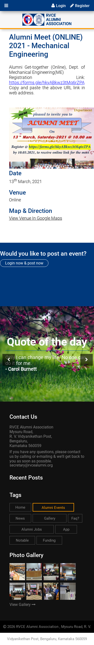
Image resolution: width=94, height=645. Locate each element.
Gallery (49, 518)
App (66, 529)
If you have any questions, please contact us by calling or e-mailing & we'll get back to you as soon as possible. (46, 456)
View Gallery (22, 604)
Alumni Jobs (31, 529)
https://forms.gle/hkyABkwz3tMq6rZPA (47, 82)
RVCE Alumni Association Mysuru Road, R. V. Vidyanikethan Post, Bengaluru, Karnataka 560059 (31, 436)
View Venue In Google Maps (35, 218)
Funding (49, 540)
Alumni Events (53, 507)
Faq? (75, 518)
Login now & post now (24, 263)
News (20, 518)
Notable (22, 540)
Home (20, 507)
